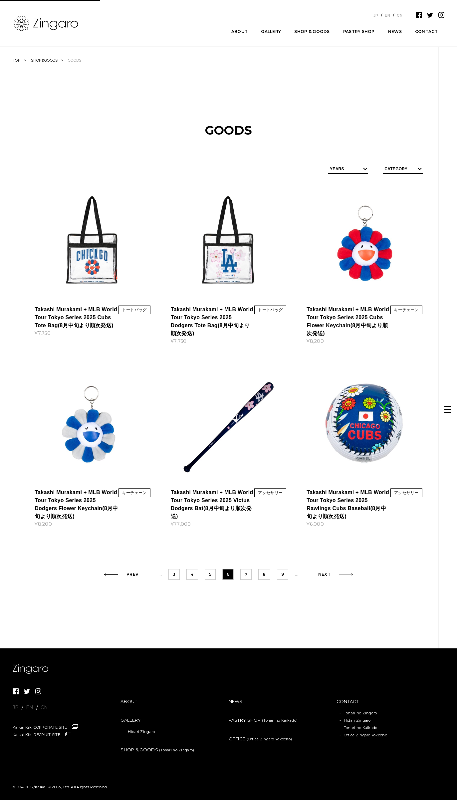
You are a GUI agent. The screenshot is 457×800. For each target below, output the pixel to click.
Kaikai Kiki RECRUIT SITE (36, 734)
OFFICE (260, 738)
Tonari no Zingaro (360, 713)
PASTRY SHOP (359, 32)
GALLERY (271, 32)
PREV (132, 574)
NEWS (395, 32)
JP (375, 15)
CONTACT (426, 32)
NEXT (324, 574)
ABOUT (239, 32)
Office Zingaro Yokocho (365, 735)
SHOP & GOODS (312, 32)
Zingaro (33, 669)
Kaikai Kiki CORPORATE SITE (40, 727)
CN (399, 15)
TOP (17, 60)
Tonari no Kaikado (360, 727)
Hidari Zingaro (141, 731)
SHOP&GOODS (44, 60)
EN (387, 15)
